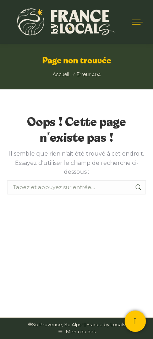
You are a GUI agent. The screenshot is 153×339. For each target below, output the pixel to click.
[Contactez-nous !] (135, 321)
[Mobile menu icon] (137, 22)
